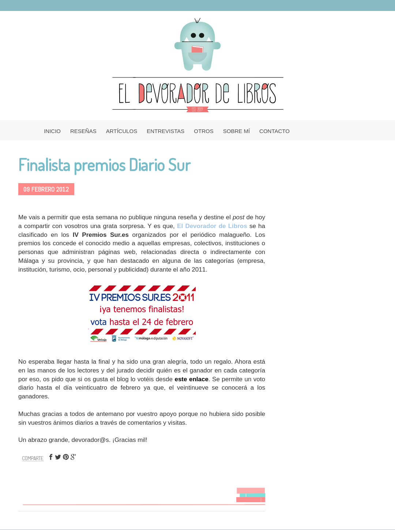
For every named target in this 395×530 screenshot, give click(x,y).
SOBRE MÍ (236, 131)
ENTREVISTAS (165, 131)
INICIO (52, 131)
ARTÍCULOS (122, 131)
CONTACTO (274, 131)
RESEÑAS (83, 131)
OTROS (203, 131)
